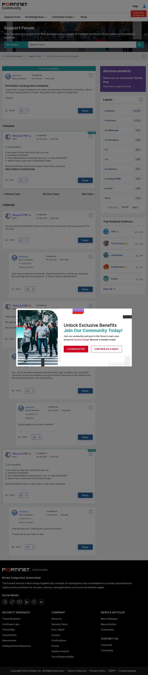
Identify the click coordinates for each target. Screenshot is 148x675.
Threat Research (11, 618)
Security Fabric (59, 624)
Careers (55, 635)
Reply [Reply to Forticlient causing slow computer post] (85, 110)
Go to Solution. (52, 68)
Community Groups (62, 16)
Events (55, 645)
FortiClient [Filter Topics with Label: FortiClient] (110, 120)
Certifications (58, 640)
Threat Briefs (9, 635)
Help (135, 6)
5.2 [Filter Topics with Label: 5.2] (106, 149)
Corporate (106, 644)
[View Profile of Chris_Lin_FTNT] (20, 136)
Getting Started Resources (16, 645)
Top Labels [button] (140, 101)
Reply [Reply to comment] (85, 180)
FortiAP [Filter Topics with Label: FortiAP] (109, 188)
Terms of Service (76, 670)
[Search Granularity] (16, 44)
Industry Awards (60, 651)
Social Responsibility (62, 656)
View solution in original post (20, 169)
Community (107, 650)
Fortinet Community (14, 6)
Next (135, 207)
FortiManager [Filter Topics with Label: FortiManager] (112, 130)
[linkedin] (27, 602)
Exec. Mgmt (57, 629)
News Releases (109, 618)
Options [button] (145, 56)
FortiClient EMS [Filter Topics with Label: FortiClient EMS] (113, 179)
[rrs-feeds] (41, 602)
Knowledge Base (34, 16)
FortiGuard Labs (10, 624)
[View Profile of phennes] (16, 75)
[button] (23, 111)
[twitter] (12, 602)
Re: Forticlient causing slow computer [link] (63, 56)
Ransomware (9, 640)
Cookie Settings (127, 670)
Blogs (84, 16)
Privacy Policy (97, 670)
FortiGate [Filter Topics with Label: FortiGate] (110, 111)
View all (107, 289)
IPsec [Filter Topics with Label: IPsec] (108, 198)
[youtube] (19, 602)
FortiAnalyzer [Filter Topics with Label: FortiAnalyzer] (112, 140)
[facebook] (5, 602)
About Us (56, 618)
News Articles (108, 624)
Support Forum (12, 16)
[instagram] (34, 602)
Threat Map (8, 629)
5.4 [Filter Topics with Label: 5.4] (106, 159)
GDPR (112, 670)
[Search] (140, 44)
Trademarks (107, 629)
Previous (113, 207)
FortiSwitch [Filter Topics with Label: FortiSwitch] (111, 169)
